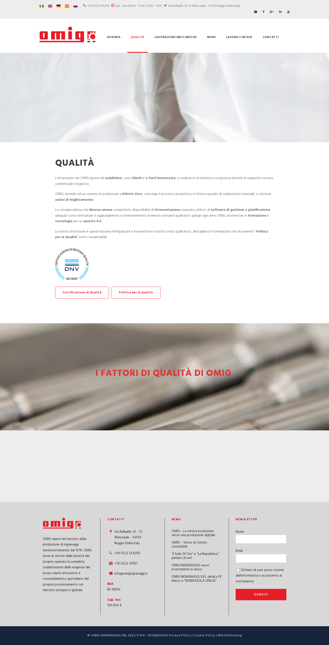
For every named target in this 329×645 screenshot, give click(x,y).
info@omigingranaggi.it (131, 573)
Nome (240, 532)
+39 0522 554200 (98, 6)
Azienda (114, 37)
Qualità (137, 37)
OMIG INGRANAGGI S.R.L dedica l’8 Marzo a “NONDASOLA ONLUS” (196, 579)
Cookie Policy (204, 635)
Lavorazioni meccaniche (176, 37)
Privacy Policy (180, 635)
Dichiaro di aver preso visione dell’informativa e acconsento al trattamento (260, 575)
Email (239, 551)
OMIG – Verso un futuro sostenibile (189, 544)
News (211, 37)
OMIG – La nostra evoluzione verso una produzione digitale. (194, 533)
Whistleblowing (230, 635)
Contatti (271, 37)
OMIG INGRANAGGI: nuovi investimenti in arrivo (190, 567)
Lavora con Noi (239, 37)
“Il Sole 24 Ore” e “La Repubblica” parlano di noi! (195, 556)
